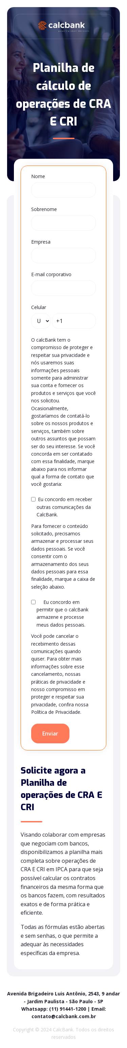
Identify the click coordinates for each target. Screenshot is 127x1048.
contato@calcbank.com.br (63, 1016)
